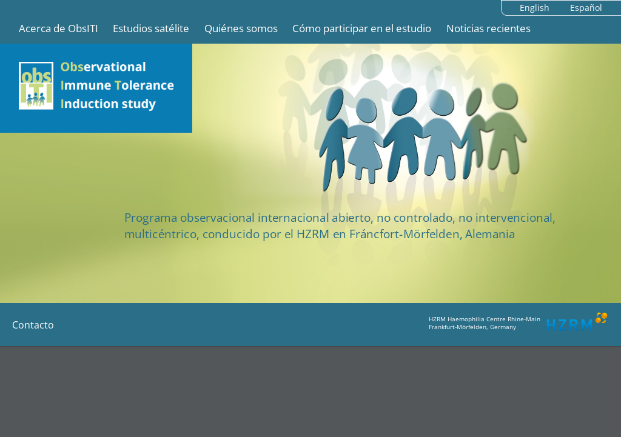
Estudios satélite (151, 28)
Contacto (33, 325)
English (534, 7)
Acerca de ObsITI (58, 28)
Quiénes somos (241, 28)
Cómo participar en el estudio (361, 28)
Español (586, 7)
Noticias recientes (488, 28)
